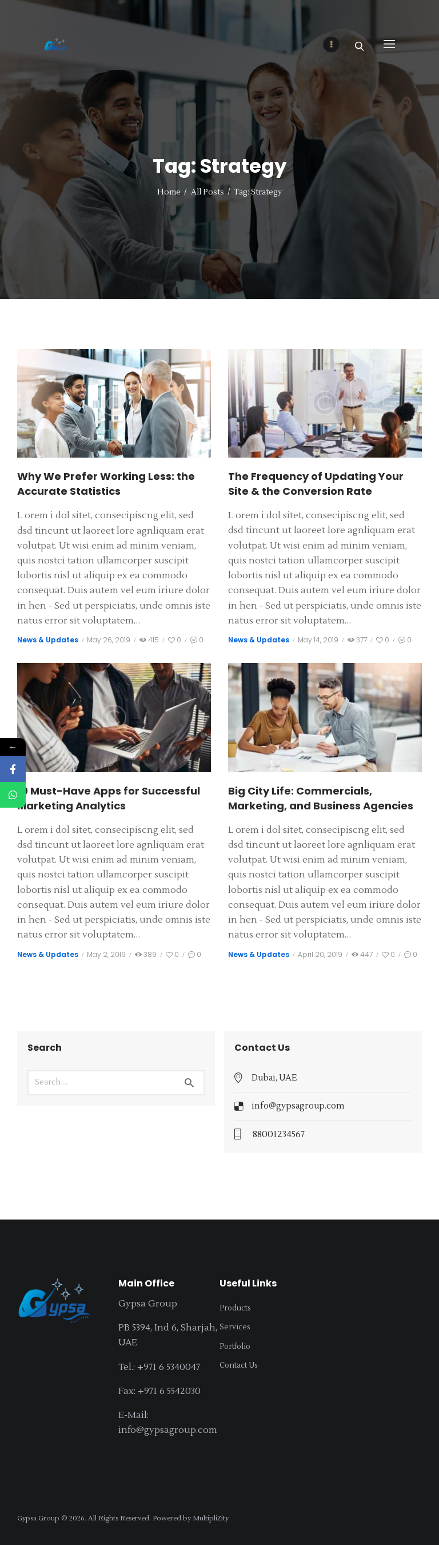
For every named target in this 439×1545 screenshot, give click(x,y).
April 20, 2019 (320, 954)
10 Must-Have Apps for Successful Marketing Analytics (108, 798)
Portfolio (235, 1346)
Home (169, 192)
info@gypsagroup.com (298, 1106)
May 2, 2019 (106, 954)
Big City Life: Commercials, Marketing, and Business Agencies (320, 798)
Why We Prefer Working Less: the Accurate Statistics (106, 483)
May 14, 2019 (318, 640)
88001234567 (279, 1134)
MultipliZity (211, 1518)
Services (235, 1327)
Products (235, 1308)
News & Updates (47, 640)
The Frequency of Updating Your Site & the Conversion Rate (316, 483)
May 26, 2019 (108, 640)
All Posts (207, 192)
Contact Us (239, 1365)
